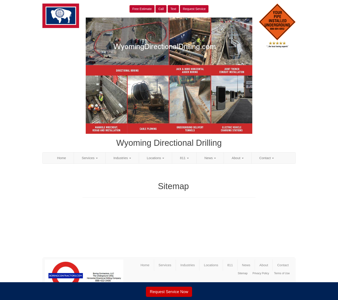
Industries (122, 158)
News (210, 158)
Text (173, 9)
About (237, 158)
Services (90, 158)
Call (161, 9)
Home (61, 158)
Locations (155, 158)
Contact (266, 158)
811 (184, 158)
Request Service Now (169, 292)
